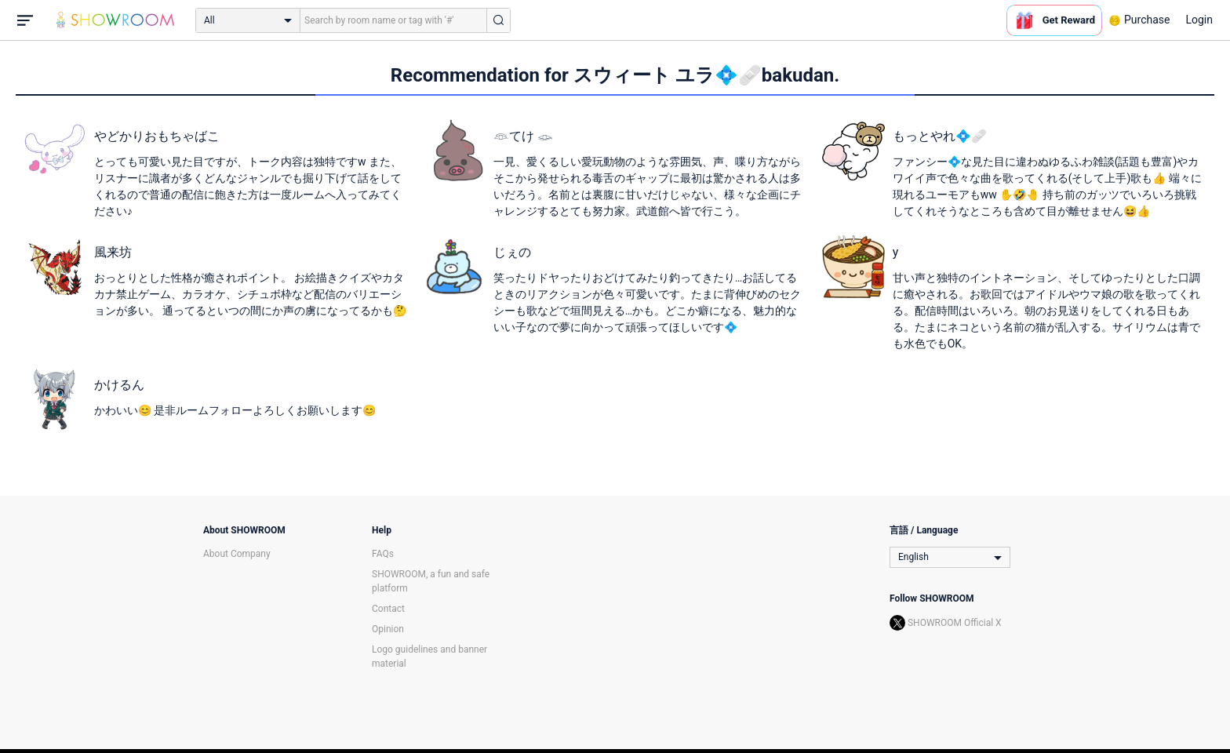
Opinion (388, 629)
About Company (237, 553)
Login (1199, 19)
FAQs (383, 553)
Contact (388, 608)
